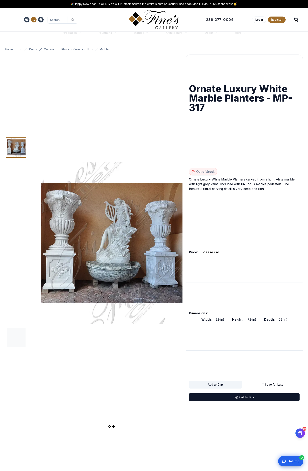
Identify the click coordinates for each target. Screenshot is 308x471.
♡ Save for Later (273, 384)
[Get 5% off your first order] (300, 432)
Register (276, 19)
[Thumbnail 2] (16, 337)
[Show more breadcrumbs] (21, 49)
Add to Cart (215, 384)
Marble (104, 49)
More (240, 36)
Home (9, 49)
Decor (33, 49)
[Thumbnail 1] (16, 147)
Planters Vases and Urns (77, 49)
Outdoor (49, 49)
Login (259, 19)
